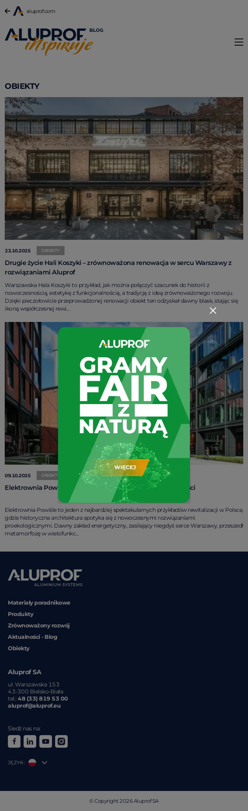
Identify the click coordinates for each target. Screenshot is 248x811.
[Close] (213, 310)
